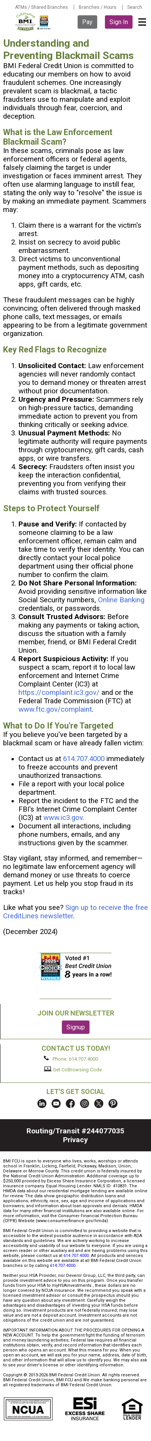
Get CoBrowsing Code (73, 1069)
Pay (87, 22)
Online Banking (121, 600)
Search (134, 7)
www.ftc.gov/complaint (55, 709)
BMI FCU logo (33, 21)
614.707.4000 (84, 759)
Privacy (75, 1139)
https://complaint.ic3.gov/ (59, 692)
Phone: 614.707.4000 (71, 1059)
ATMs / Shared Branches (41, 7)
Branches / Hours (97, 7)
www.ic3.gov (63, 817)
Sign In (119, 22)
